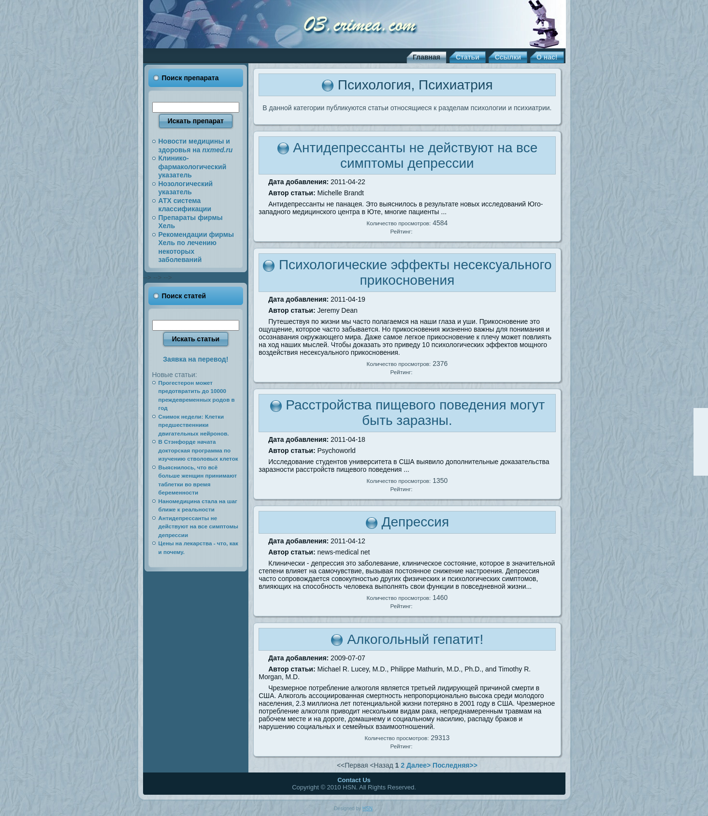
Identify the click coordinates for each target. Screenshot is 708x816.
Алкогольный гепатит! (415, 639)
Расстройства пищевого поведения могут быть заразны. (415, 412)
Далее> (418, 765)
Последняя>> (455, 765)
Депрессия (415, 521)
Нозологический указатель (186, 188)
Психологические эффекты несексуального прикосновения (415, 272)
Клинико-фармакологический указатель (193, 166)
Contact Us (354, 780)
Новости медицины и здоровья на (196, 145)
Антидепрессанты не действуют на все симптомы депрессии (415, 155)
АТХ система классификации (185, 205)
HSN (367, 808)
